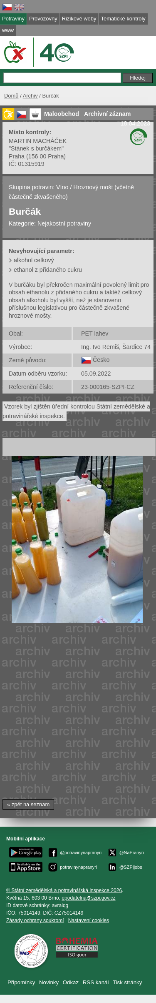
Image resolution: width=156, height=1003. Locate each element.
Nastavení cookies (88, 920)
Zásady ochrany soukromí (35, 920)
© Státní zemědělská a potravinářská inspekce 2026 (64, 890)
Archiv (30, 96)
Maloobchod (61, 113)
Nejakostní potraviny (64, 223)
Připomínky (21, 982)
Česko (101, 359)
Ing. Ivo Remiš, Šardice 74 (116, 347)
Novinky (49, 982)
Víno (62, 187)
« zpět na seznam (28, 804)
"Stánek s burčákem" (36, 148)
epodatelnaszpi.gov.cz (88, 898)
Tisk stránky (127, 982)
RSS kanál (96, 982)
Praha (17, 156)
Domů (11, 96)
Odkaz (71, 982)
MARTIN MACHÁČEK (38, 141)
